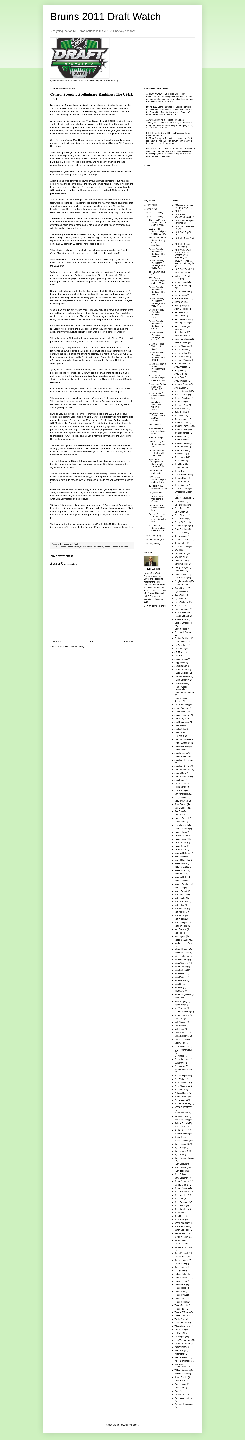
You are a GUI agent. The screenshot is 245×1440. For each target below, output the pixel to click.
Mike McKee (180, 970)
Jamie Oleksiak (181, 673)
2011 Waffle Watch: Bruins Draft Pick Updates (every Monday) (183, 254)
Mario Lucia (180, 874)
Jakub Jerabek (181, 669)
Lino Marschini (181, 825)
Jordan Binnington (183, 769)
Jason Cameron (182, 680)
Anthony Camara (182, 384)
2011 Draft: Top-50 (183, 232)
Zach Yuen (179, 1391)
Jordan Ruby (180, 773)
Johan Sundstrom (183, 743)
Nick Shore (180, 1029)
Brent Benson (181, 450)
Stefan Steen (180, 1240)
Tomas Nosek (181, 1302)
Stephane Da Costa (183, 1247)
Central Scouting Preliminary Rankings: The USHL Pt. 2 (157, 253)
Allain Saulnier (181, 343)
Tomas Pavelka (181, 1305)
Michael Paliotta (182, 952)
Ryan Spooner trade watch (155, 472)
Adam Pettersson (182, 298)
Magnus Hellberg (182, 853)
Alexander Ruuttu (182, 336)
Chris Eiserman (182, 485)
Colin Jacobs (180, 508)
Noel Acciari (180, 1043)
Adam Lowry (180, 295)
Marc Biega (180, 856)
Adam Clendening (183, 285)
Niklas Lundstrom (182, 1039)
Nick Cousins (180, 1022)
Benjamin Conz (181, 405)
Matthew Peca (181, 926)
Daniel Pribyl (180, 543)
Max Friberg (180, 933)
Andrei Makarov (182, 346)
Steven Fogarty (181, 1260)
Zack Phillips (180, 1394)
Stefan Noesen (181, 1237)
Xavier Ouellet (181, 1377)
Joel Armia (179, 736)
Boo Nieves (180, 415)
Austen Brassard (182, 391)
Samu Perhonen (182, 1181)
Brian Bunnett (181, 457)
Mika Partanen (181, 959)
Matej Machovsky (182, 894)
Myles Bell (179, 1005)
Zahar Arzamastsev (183, 1398)
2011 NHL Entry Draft (184, 238)
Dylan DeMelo (181, 588)
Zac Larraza (180, 1381)
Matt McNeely (181, 912)
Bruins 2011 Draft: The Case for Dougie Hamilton (168, 107)
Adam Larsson (181, 291)
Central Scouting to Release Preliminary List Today (157, 368)
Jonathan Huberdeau (184, 760)
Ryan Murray (180, 1154)
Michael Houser (182, 949)
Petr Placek (180, 1089)
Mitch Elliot (179, 998)
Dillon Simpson (181, 574)
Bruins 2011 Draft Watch (105, 16)
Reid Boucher (181, 1116)
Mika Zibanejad (181, 963)
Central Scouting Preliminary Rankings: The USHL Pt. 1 (157, 264)
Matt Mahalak (181, 908)
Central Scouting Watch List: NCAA (156, 346)
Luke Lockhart (181, 849)
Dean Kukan (180, 560)
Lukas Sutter (180, 846)
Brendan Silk (180, 436)
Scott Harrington (182, 1191)
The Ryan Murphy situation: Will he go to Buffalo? (157, 222)
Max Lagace (180, 936)
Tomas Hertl (180, 1291)
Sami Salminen (181, 1178)
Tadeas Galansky (182, 1274)
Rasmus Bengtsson (183, 1107)
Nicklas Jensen (181, 1032)
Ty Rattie (179, 1333)
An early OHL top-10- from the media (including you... (157, 518)
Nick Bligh (179, 1019)
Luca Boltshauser (182, 835)
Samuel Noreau (182, 1188)
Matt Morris (180, 915)
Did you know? (155, 492)
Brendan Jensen (182, 433)
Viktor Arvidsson (182, 1357)
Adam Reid (180, 302)
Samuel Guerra (181, 1185)
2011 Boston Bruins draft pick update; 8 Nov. (157, 479)
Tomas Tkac (180, 1309)
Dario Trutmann (182, 546)
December (154, 212)
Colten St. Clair (181, 522)
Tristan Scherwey (182, 1326)
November (154, 216)
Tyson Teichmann (182, 1343)
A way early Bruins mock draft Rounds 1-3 (165, 120)
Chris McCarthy (182, 488)
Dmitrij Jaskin (181, 578)
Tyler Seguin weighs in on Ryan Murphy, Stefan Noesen (157, 463)
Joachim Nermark (183, 715)
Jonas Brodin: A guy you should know (157, 395)
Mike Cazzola (181, 966)
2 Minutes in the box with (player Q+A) (184, 206)
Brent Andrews (181, 447)
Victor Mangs (180, 1350)
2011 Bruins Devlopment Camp (183, 215)
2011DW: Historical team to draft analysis (184, 262)
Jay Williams (180, 683)
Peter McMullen (182, 1086)
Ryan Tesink (180, 1171)
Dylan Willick (180, 595)
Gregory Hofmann (183, 632)
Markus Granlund (182, 884)
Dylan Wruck (180, 598)
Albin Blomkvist (181, 309)
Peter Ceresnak (182, 1082)
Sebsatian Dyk (181, 1209)
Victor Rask (180, 1354)
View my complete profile (155, 606)
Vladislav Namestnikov (180, 1365)
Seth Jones (180, 1219)
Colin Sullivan (181, 518)
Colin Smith (180, 512)
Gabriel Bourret (181, 619)
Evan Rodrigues (182, 609)
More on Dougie (156, 437)
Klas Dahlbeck (181, 808)
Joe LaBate (180, 729)
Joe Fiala (179, 725)
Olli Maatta (179, 1056)
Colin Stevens (181, 515)
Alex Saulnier (181, 326)
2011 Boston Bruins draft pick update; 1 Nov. (157, 528)
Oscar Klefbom (181, 1059)
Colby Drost (180, 501)
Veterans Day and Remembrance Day (157, 444)
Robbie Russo (181, 1130)
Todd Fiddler (180, 1284)
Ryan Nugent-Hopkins (184, 1158)
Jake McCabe (181, 666)
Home (92, 641)
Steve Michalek (181, 1253)
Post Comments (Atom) (73, 646)
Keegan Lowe (181, 797)
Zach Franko (180, 1384)
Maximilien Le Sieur (183, 943)
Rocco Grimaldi (73, 547)
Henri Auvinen (181, 642)
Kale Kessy (180, 790)
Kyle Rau (179, 811)
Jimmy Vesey (181, 711)
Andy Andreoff (181, 367)
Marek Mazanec (182, 867)
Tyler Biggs (123, 547)
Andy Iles (179, 370)
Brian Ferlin (180, 461)
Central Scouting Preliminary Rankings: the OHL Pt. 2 (156, 325)
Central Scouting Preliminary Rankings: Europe (156, 313)
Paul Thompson (182, 1075)
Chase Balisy (180, 481)
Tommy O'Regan (111, 547)
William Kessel (181, 1374)
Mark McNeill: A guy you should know (157, 431)
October (153, 535)
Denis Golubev (181, 564)
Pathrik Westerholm (183, 1070)
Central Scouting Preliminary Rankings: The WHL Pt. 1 (157, 302)
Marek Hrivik (180, 863)
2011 (149, 205)
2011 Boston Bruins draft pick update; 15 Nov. (157, 378)
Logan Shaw (180, 832)
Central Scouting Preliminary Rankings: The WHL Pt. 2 (157, 291)
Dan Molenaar (181, 536)
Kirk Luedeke (153, 569)
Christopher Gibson (183, 492)
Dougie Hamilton (182, 581)
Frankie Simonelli (182, 612)
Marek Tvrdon (181, 870)
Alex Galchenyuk (182, 319)
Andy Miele (180, 374)
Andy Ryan (180, 377)
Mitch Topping (181, 1001)
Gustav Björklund (182, 638)
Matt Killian (180, 905)
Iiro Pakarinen (181, 645)
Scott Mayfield (86, 547)
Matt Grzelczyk (181, 901)
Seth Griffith (180, 1216)
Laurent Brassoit (182, 818)
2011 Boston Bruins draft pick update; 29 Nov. (157, 231)
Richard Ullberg (182, 1120)
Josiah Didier (180, 783)
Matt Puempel (181, 922)
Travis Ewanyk (181, 1322)
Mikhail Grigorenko (183, 994)
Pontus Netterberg (183, 1103)
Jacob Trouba (181, 659)
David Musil (180, 557)
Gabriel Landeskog (183, 623)
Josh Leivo (179, 780)
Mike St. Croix (181, 991)
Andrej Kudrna (181, 353)
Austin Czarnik (181, 394)
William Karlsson (182, 1370)
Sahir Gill (179, 1174)
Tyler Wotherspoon (183, 1340)
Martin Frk (179, 888)
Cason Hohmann (182, 474)
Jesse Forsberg (182, 704)
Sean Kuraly (180, 1205)
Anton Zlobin (180, 388)
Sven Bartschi (181, 1267)
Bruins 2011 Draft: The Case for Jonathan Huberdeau (170, 148)
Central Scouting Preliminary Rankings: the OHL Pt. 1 (156, 336)
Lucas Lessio (180, 839)
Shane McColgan (182, 1223)
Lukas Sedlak (181, 842)
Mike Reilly (179, 987)
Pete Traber (180, 1079)
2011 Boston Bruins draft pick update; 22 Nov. (157, 280)
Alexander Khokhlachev (180, 331)
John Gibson (180, 750)
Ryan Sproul (180, 1164)
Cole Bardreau (181, 505)
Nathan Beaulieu (182, 1012)
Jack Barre (179, 655)
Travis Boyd (180, 1319)
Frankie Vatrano (182, 616)
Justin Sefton (180, 787)
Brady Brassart (181, 422)
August (152, 543)
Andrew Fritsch (181, 363)
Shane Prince (181, 1226)
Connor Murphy (182, 525)
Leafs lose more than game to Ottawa (156, 499)
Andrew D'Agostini (183, 360)
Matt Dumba (180, 898)
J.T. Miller (62, 547)
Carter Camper (181, 468)
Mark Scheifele (181, 881)
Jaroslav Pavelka (182, 676)
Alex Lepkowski (182, 323)
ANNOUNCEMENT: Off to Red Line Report (165, 94)
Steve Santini (181, 1257)
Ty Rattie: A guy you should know (158, 487)
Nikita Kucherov (182, 1036)
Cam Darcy (180, 464)
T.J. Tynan (179, 1270)
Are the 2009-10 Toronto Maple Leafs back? (156, 453)
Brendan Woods (182, 440)
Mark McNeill (180, 877)
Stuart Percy (180, 1264)
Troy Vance (180, 1329)
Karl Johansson (182, 794)
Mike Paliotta (180, 977)
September (154, 539)
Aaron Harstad (181, 282)
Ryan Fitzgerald (182, 1144)
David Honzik (181, 553)
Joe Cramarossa (182, 722)
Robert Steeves (182, 1134)
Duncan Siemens (182, 585)
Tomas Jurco (180, 1298)
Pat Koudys (180, 1066)
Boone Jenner (181, 419)
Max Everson (180, 929)
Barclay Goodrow (182, 398)
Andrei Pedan (181, 349)
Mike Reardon (181, 984)
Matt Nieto (179, 919)
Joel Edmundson (182, 739)
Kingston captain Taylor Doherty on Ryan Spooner (157, 417)
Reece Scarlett (181, 1113)
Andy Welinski (181, 381)
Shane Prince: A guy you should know (157, 508)
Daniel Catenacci (182, 539)
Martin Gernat (181, 891)
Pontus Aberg (181, 1100)
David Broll (179, 550)
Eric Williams (180, 605)
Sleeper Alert (180, 1233)
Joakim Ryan (180, 718)
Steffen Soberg (181, 1244)
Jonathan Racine (182, 766)
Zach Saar (179, 1388)
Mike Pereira (180, 980)
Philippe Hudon (181, 1093)
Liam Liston (180, 821)
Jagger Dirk (180, 662)
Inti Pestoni (180, 648)
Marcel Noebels (182, 860)
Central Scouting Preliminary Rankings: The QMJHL (157, 356)
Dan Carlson (180, 532)
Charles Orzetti (181, 478)
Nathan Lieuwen (182, 1015)
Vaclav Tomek (181, 1347)
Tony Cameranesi (182, 1315)
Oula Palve (180, 1063)
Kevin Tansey (181, 804)
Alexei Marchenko (183, 339)
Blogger (134, 1425)
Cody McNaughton (183, 498)
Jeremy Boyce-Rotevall (181, 700)
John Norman (181, 753)
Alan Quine (180, 305)
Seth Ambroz (98, 547)
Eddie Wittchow (182, 602)
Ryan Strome (180, 1167)
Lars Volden (180, 815)
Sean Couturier (181, 1202)
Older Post (128, 641)
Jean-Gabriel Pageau (184, 693)
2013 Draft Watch (182, 273)
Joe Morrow (180, 732)
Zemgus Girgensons (184, 1404)
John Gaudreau (182, 746)
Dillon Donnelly (181, 571)
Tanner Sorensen (182, 1277)
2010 (149, 209)
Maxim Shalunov (182, 940)
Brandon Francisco (183, 426)
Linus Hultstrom (182, 828)
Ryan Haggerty (181, 1147)
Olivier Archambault (183, 1050)
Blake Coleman (181, 408)
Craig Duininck (181, 529)
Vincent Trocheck (182, 1361)
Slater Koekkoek (182, 1230)
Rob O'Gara (180, 1127)
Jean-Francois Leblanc (181, 688)
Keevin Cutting (181, 801)
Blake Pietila (180, 412)
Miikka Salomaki (182, 956)
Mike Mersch (180, 973)
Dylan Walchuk (181, 592)
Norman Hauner (182, 1046)
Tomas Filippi (180, 1288)
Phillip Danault (181, 1096)
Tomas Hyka (180, 1295)
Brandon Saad (181, 429)
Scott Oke (179, 1198)
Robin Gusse (180, 1137)
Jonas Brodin (180, 757)
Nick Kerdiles (180, 1025)
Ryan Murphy (181, 1151)
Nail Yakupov (180, 1008)
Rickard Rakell (181, 1123)
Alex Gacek (180, 316)
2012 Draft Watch (182, 269)
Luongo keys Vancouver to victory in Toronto (156, 406)
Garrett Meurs (181, 629)
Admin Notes (155, 425)
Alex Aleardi (180, 312)
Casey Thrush (181, 471)
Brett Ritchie (180, 454)
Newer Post (56, 641)
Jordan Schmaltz (182, 776)
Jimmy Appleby (181, 708)
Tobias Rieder (181, 1281)
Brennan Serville (182, 443)
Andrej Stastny (181, 356)
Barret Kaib (180, 401)
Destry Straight (181, 567)
